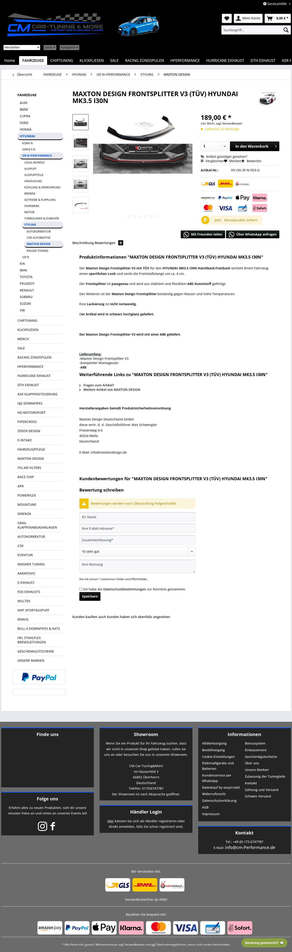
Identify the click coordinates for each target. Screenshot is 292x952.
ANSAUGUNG (33, 181)
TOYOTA (26, 277)
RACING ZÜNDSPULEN (34, 357)
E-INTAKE (24, 440)
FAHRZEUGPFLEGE (31, 449)
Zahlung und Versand (261, 790)
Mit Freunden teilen (202, 234)
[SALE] (114, 60)
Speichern (90, 596)
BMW (24, 109)
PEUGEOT (27, 283)
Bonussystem (255, 743)
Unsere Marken (257, 770)
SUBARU (26, 297)
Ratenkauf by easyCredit (221, 787)
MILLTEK (23, 601)
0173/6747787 (152, 788)
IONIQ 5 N (28, 149)
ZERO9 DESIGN (28, 431)
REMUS (23, 619)
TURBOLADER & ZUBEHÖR (41, 218)
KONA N (27, 143)
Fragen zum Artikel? (96, 385)
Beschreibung (83, 243)
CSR (20, 546)
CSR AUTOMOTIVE (39, 238)
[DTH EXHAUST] (263, 60)
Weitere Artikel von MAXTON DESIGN (109, 389)
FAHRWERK (31, 206)
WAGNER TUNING (31, 564)
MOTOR (29, 212)
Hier (110, 821)
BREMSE (29, 194)
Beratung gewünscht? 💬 (264, 943)
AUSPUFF (30, 169)
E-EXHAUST (25, 582)
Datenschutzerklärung (219, 800)
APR (20, 486)
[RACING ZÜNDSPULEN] (144, 60)
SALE (21, 348)
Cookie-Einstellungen (218, 756)
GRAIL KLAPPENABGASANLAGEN (37, 525)
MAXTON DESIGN (38, 244)
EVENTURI (25, 555)
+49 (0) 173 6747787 (248, 842)
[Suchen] (286, 30)
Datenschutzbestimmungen (124, 589)
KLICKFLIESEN (27, 330)
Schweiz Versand (258, 796)
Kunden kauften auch (89, 617)
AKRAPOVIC (26, 573)
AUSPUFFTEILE (33, 175)
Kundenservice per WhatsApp (216, 778)
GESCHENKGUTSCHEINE (35, 651)
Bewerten (251, 161)
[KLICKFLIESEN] (91, 60)
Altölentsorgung (214, 743)
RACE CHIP (25, 477)
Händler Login (146, 812)
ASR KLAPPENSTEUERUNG (37, 394)
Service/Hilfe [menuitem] (275, 4)
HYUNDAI (27, 136)
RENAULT (27, 290)
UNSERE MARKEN (30, 660)
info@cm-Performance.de (250, 847)
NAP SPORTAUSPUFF (33, 610)
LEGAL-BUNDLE (34, 162)
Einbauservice (255, 750)
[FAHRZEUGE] (33, 60)
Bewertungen (109, 243)
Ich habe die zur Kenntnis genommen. (134, 589)
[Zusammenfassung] (137, 539)
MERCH (23, 339)
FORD (24, 123)
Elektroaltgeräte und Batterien (218, 766)
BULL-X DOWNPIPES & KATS (38, 628)
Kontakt (251, 783)
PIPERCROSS (27, 422)
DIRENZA (24, 514)
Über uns (252, 763)
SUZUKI (25, 303)
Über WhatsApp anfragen (253, 234)
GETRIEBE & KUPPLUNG (40, 200)
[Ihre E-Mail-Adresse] (137, 528)
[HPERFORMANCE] (185, 60)
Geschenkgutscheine (261, 756)
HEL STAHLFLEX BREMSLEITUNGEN (31, 640)
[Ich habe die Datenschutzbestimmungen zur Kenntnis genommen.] (80, 588)
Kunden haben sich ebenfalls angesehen (138, 617)
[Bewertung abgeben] (137, 551)
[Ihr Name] (137, 516)
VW (22, 310)
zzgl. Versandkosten (229, 123)
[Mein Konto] (248, 18)
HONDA (25, 129)
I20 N (25, 257)
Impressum (211, 814)
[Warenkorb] (278, 18)
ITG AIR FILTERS (29, 468)
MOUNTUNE (26, 504)
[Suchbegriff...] (256, 30)
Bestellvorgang (213, 750)
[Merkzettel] (227, 18)
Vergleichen (212, 161)
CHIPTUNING (27, 320)
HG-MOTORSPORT (31, 412)
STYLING (30, 225)
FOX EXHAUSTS (28, 592)
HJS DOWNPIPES (30, 403)
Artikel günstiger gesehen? (224, 156)
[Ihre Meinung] (137, 566)
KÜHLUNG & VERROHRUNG (42, 187)
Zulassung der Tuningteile (265, 776)
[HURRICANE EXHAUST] (225, 60)
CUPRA (25, 116)
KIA (22, 263)
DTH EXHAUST (28, 385)
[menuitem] (256, 30)
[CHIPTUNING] (61, 60)
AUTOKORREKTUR (39, 231)
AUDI (23, 103)
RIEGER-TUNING (37, 251)
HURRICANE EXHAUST (34, 376)
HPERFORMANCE (30, 366)
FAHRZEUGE (27, 95)
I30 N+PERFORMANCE (37, 156)
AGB (205, 807)
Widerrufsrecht (214, 794)
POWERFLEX (26, 495)
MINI (23, 270)
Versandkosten (135, 944)
